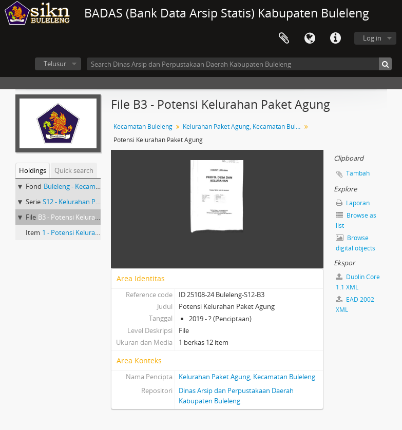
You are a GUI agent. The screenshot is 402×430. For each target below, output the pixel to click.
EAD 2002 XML (355, 304)
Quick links (335, 38)
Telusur (55, 63)
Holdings (32, 170)
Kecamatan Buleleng (143, 126)
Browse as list (356, 220)
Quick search (73, 170)
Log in (372, 38)
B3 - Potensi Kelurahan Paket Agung (92, 217)
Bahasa (309, 38)
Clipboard (284, 38)
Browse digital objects (355, 242)
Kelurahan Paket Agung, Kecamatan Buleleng (243, 126)
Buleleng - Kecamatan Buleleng (90, 186)
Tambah (358, 173)
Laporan (353, 203)
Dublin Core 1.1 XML (358, 281)
